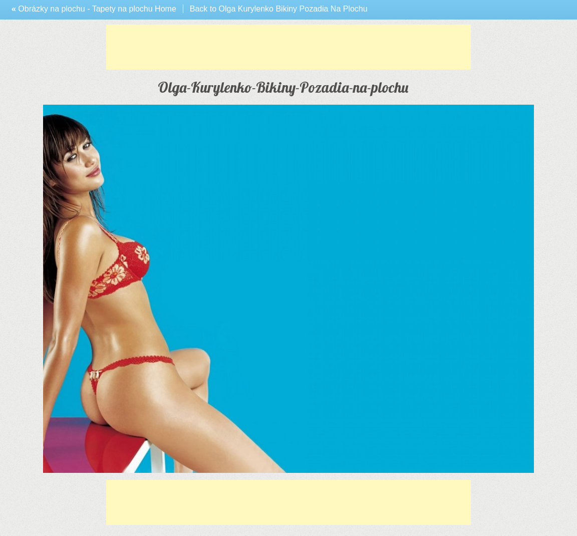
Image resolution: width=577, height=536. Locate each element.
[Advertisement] (288, 47)
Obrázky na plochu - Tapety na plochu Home (94, 9)
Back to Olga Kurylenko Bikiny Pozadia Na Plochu (279, 9)
